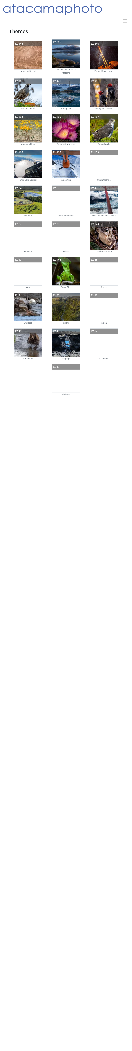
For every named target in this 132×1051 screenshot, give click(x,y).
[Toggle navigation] (124, 21)
